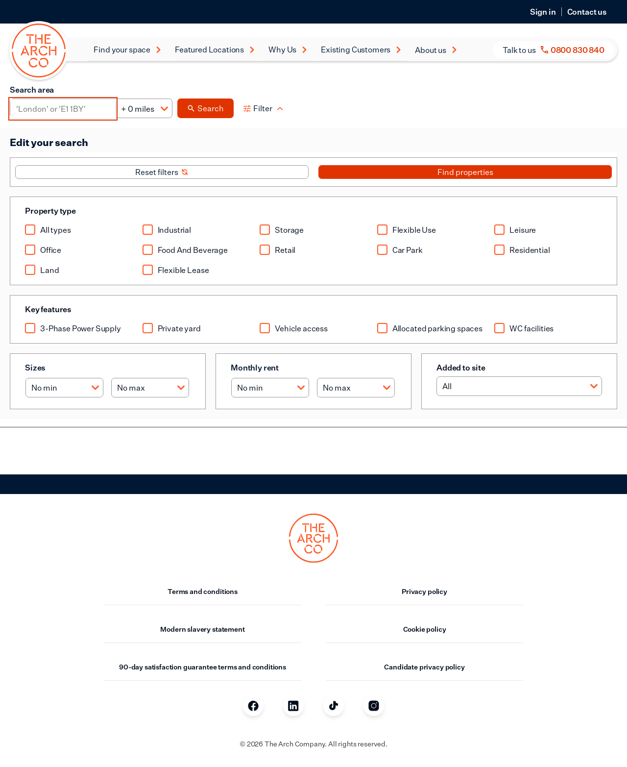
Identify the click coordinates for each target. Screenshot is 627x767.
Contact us (587, 11)
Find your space (128, 49)
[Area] (63, 109)
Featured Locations (215, 49)
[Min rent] (270, 387)
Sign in (543, 11)
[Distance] (144, 109)
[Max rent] (355, 387)
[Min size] (64, 387)
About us (436, 50)
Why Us (288, 49)
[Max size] (150, 387)
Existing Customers (361, 49)
